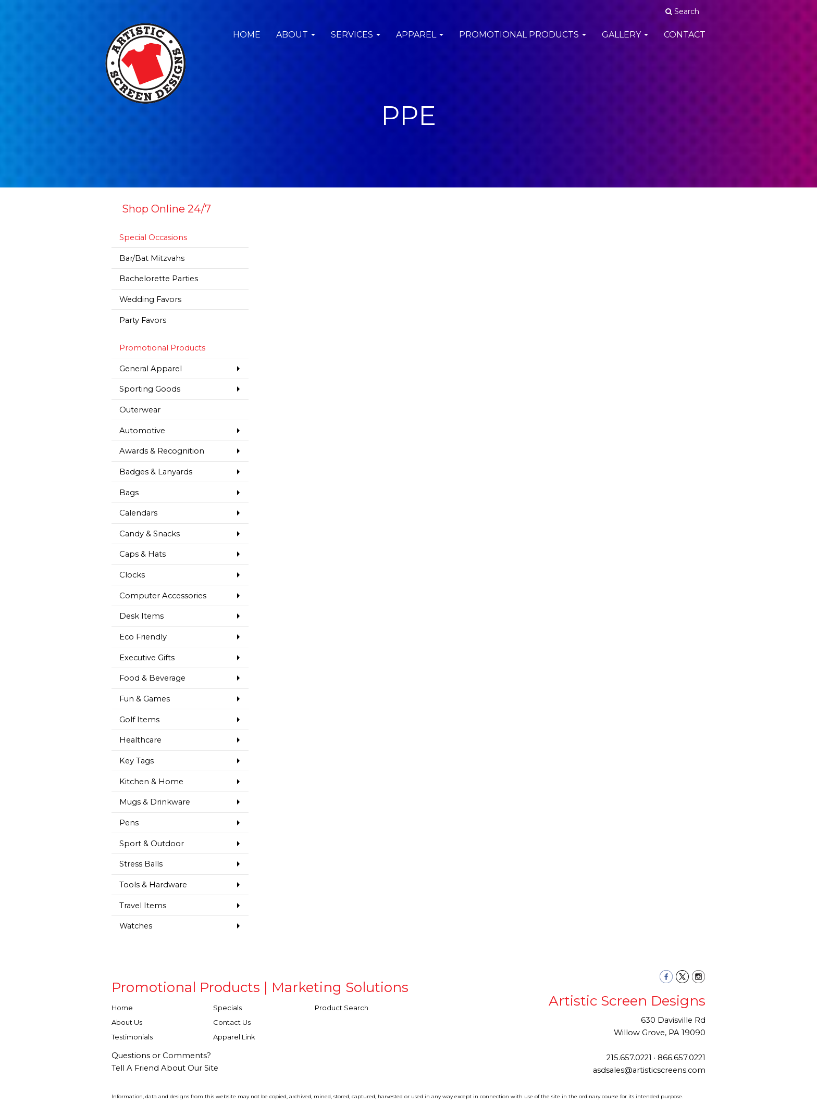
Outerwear (139, 410)
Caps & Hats (142, 554)
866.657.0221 (681, 1057)
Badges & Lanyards (155, 471)
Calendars (138, 513)
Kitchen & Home (151, 781)
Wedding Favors (150, 299)
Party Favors (142, 320)
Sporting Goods (149, 389)
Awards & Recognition (161, 451)
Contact (684, 41)
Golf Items (139, 719)
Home (247, 41)
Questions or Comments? (161, 1055)
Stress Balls (141, 864)
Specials (227, 1007)
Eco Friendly (143, 637)
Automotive (142, 430)
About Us (127, 1022)
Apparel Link (234, 1037)
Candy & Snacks (149, 533)
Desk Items (141, 616)
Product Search (341, 1007)
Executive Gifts (147, 657)
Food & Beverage (152, 678)
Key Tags (136, 760)
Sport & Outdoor (151, 843)
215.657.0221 (629, 1057)
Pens (129, 822)
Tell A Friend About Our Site (165, 1068)
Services (355, 41)
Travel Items (142, 905)
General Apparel (150, 368)
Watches (135, 926)
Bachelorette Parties (158, 278)
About (295, 41)
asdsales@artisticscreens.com (649, 1070)
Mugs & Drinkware (154, 802)
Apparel (419, 41)
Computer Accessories (162, 595)
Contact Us (232, 1022)
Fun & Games (144, 699)
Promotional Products (522, 41)
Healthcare (140, 740)
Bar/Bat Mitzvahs (151, 258)
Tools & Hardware (153, 884)
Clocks (132, 575)
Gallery (625, 41)
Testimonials (132, 1037)
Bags (129, 492)
